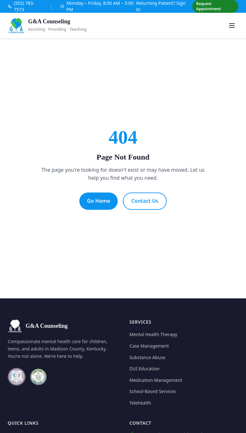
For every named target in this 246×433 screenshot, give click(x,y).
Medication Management (156, 380)
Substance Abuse (147, 357)
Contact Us (144, 200)
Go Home (98, 200)
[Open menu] (232, 25)
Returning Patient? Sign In (161, 6)
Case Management (149, 346)
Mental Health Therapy (154, 334)
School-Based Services (153, 391)
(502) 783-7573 (21, 6)
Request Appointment (208, 6)
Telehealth (140, 403)
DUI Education (145, 369)
